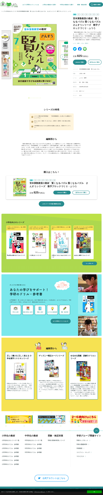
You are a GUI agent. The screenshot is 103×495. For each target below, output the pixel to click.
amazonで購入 (80, 62)
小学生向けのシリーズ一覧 (10, 440)
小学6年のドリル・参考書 (10, 464)
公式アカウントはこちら (51, 478)
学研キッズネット (83, 440)
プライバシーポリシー (39, 491)
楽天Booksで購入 (95, 62)
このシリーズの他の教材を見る (51, 204)
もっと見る (89, 263)
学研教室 (80, 448)
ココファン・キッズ (84, 452)
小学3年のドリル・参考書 (10, 452)
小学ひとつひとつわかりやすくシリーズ (61, 256)
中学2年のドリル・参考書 (33, 448)
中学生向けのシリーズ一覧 (33, 440)
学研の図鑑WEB (83, 444)
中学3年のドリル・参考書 (33, 452)
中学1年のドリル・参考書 (33, 444)
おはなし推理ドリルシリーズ (81, 255)
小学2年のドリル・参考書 (10, 448)
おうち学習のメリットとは (60, 321)
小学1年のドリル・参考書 (10, 444)
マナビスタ (81, 456)
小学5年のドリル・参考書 (10, 460)
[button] (62, 56)
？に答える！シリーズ (35, 255)
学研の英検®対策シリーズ (56, 440)
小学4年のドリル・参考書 (10, 456)
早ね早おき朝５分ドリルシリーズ (16, 255)
